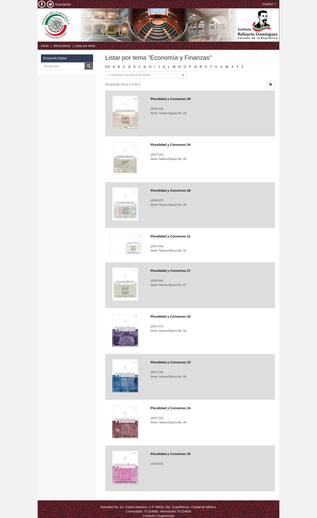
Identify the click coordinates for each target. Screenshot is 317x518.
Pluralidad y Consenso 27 (170, 270)
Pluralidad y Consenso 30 (170, 144)
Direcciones (61, 46)
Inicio (45, 46)
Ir (183, 75)
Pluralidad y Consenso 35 (170, 454)
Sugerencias (166, 516)
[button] (269, 4)
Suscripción (63, 4)
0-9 (107, 66)
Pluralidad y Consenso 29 (170, 99)
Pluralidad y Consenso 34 (170, 408)
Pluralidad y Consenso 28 (170, 190)
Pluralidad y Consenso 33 (170, 362)
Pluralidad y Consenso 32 (170, 316)
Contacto (148, 516)
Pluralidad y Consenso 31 (170, 236)
